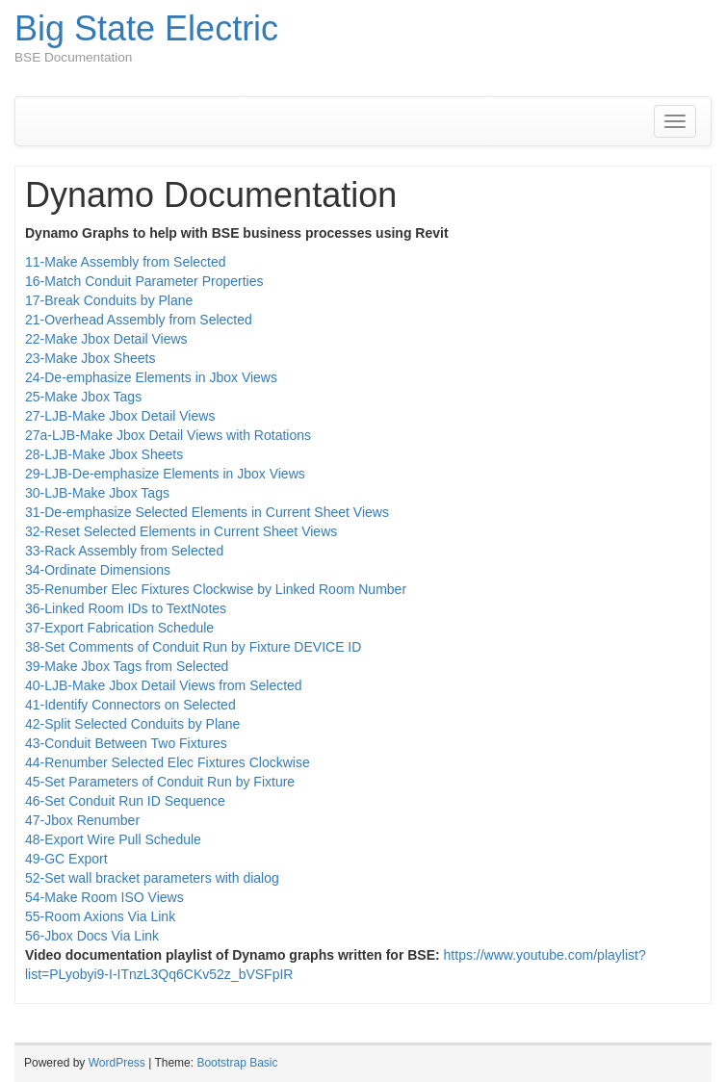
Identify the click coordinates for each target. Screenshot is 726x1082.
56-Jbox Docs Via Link (92, 935)
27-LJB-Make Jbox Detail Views (120, 416)
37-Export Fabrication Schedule (119, 627)
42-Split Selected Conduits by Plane (132, 724)
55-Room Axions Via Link (100, 916)
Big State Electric (146, 28)
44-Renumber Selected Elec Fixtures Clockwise (167, 762)
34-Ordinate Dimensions (97, 570)
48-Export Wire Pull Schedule (113, 839)
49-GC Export (66, 858)
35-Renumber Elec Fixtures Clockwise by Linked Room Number (215, 589)
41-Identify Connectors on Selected (130, 704)
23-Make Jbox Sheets (90, 358)
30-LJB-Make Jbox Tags (97, 493)
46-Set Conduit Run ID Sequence (125, 801)
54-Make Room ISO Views (104, 897)
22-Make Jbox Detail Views (106, 339)
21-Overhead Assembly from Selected (138, 319)
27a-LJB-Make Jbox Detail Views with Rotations (168, 435)
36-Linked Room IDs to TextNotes (125, 608)
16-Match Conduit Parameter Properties (144, 281)
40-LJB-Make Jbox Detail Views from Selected (163, 685)
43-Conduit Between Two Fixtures (126, 743)
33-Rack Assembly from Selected (124, 550)
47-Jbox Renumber (82, 820)
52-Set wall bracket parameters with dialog (152, 878)
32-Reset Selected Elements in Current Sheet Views (181, 531)
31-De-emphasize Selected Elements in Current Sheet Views (207, 512)
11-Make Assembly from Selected (125, 262)
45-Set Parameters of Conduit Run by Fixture (160, 781)
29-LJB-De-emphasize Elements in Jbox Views (165, 473)
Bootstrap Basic (236, 1062)
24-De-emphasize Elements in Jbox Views (151, 377)
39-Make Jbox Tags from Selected (126, 666)
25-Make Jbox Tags (83, 396)
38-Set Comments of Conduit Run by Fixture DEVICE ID (193, 647)
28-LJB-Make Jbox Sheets (104, 454)
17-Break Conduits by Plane (109, 300)
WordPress (117, 1062)
